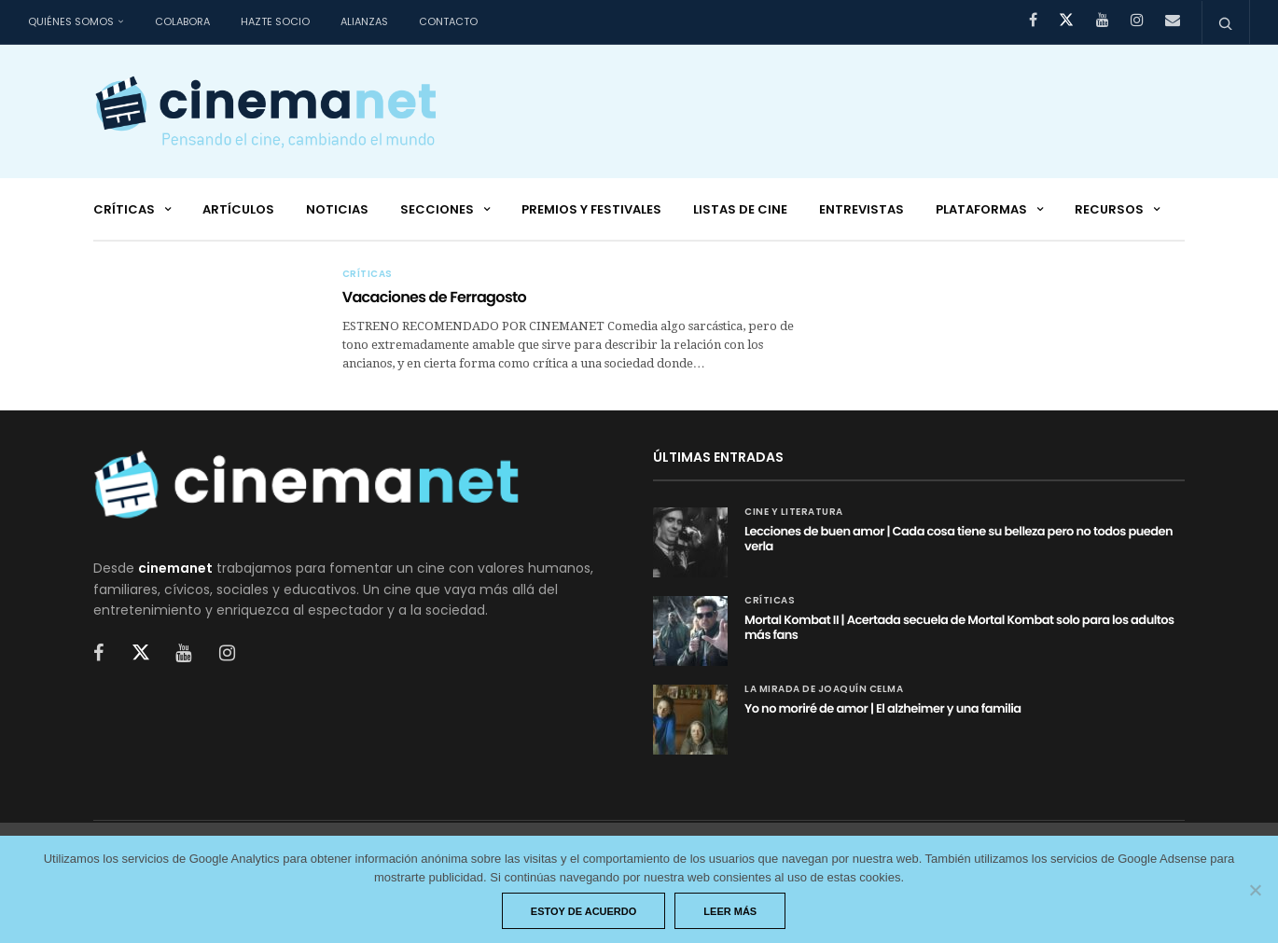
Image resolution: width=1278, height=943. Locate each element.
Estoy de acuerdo (584, 911)
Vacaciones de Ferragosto (434, 297)
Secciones (437, 209)
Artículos (238, 209)
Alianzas (364, 21)
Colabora (182, 21)
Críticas (124, 209)
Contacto (448, 21)
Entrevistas (861, 209)
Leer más (730, 911)
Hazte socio (275, 21)
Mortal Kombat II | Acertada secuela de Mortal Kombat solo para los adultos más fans (959, 627)
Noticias (337, 209)
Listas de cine (740, 209)
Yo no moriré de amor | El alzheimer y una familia (882, 708)
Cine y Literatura (793, 512)
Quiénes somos (71, 21)
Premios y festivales (591, 209)
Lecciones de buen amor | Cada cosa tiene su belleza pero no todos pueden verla (958, 538)
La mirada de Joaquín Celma (823, 689)
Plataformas (981, 209)
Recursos (1109, 209)
